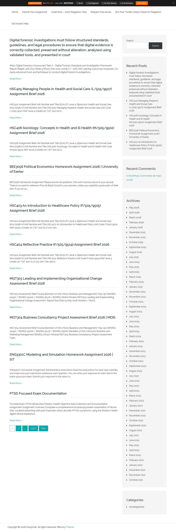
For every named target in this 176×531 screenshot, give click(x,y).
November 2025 (137, 237)
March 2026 (135, 217)
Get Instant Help (20, 23)
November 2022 (137, 415)
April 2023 (134, 390)
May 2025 (134, 267)
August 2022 (135, 430)
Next (43, 428)
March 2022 (135, 455)
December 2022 (137, 410)
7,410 (33, 428)
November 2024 (137, 296)
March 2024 (135, 336)
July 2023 (134, 376)
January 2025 (136, 287)
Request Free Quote (101, 12)
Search (129, 40)
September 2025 (137, 247)
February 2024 (136, 341)
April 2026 (134, 212)
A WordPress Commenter (139, 176)
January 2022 (136, 465)
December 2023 (137, 351)
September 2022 (137, 425)
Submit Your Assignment (34, 12)
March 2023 (135, 395)
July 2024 (134, 316)
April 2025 (134, 272)
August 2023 (135, 371)
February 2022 (136, 460)
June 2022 (134, 440)
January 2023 (136, 405)
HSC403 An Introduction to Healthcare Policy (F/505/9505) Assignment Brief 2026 (145, 145)
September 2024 (137, 306)
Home (15, 12)
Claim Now (142, 3)
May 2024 (134, 326)
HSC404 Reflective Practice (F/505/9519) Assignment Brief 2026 (59, 244)
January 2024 (136, 346)
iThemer (70, 527)
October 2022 (136, 420)
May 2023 (134, 386)
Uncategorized (136, 507)
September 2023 (137, 366)
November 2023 (137, 356)
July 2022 (134, 435)
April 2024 (134, 331)
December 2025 (137, 232)
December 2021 (137, 470)
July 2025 (134, 257)
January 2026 (136, 227)
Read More (16, 78)
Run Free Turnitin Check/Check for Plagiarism (138, 12)
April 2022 (134, 450)
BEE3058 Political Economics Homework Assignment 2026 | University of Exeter (144, 133)
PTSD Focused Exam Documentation (38, 393)
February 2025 (136, 282)
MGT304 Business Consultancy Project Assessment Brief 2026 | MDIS (62, 317)
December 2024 (137, 291)
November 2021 (137, 475)
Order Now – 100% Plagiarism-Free (68, 12)
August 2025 (135, 252)
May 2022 (134, 445)
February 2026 (136, 222)
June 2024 (134, 321)
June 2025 (134, 262)
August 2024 (135, 311)
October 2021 (136, 480)
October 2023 (136, 361)
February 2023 (136, 400)
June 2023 (134, 381)
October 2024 (136, 301)
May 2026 (134, 207)
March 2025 (135, 277)
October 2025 (136, 242)
